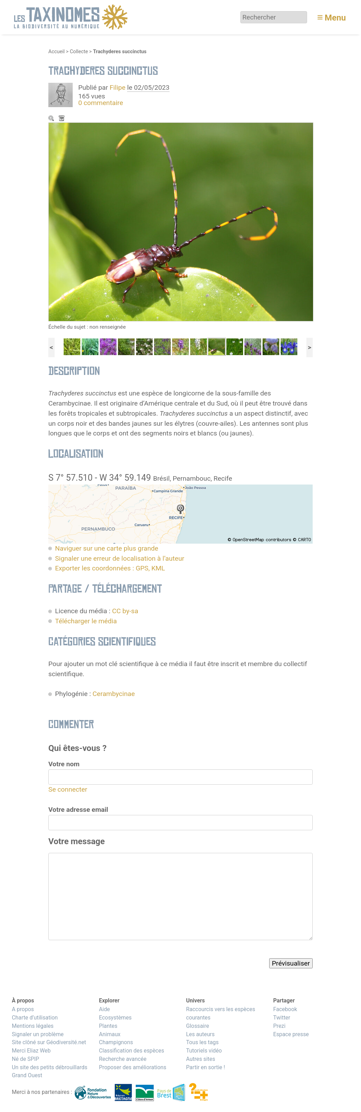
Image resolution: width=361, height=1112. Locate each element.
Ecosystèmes (115, 1017)
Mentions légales (33, 1026)
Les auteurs (200, 1034)
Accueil (56, 52)
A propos (23, 1009)
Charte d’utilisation (35, 1017)
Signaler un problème (38, 1034)
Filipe (118, 87)
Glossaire (197, 1026)
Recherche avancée (122, 1059)
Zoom (51, 118)
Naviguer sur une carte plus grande (106, 548)
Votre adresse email (78, 810)
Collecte (79, 52)
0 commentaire (100, 103)
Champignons (116, 1042)
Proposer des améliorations (132, 1067)
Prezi (279, 1026)
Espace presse (291, 1034)
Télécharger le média (62, 118)
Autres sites (200, 1059)
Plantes (108, 1026)
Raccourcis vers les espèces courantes (220, 1013)
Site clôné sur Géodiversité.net (49, 1042)
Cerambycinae (114, 694)
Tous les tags (202, 1042)
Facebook (285, 1009)
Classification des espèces (131, 1050)
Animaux (109, 1034)
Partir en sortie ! (205, 1067)
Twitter (281, 1017)
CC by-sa (125, 611)
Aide (104, 1009)
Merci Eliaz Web (31, 1050)
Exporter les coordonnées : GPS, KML (110, 568)
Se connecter (67, 789)
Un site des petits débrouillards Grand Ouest (49, 1071)
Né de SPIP (25, 1059)
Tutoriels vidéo (204, 1050)
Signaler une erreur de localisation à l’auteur (119, 558)
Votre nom (64, 764)
